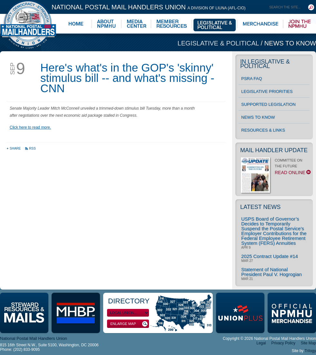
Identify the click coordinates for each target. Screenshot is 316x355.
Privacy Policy (283, 343)
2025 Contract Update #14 (269, 256)
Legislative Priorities (266, 91)
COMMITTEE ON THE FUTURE (275, 168)
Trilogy (310, 351)
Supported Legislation (268, 104)
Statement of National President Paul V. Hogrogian (271, 272)
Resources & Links (263, 130)
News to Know (290, 43)
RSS (30, 148)
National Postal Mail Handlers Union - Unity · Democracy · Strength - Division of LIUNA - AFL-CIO (28, 24)
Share (14, 148)
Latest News (260, 207)
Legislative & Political (219, 43)
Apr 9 (246, 247)
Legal (261, 343)
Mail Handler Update (274, 150)
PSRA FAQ (251, 78)
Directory (129, 301)
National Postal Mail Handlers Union (149, 7)
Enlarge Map (129, 324)
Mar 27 (247, 260)
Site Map (308, 343)
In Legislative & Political (265, 63)
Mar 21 (247, 279)
